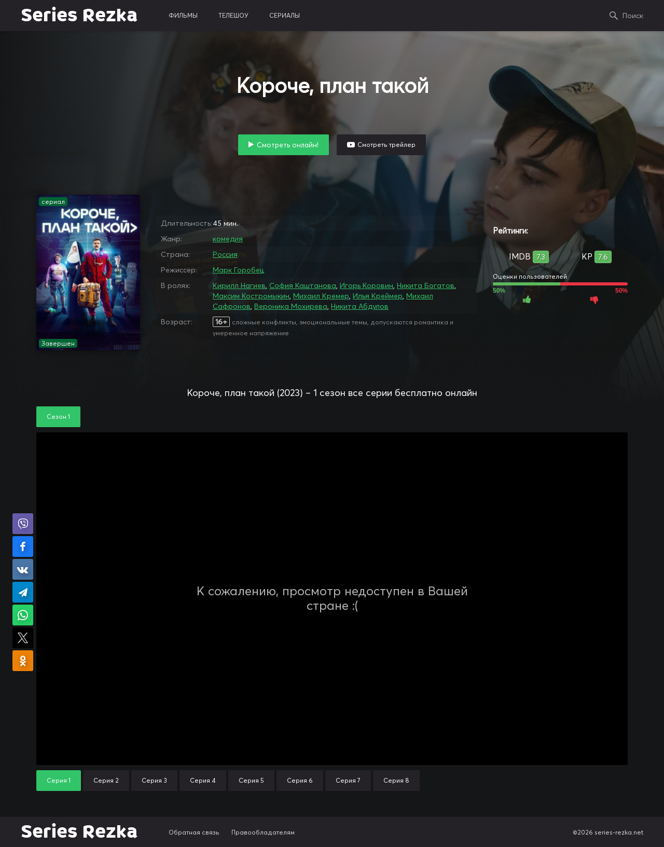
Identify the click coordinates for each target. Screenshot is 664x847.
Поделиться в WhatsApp (22, 615)
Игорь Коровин (366, 285)
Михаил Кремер (321, 295)
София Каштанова (302, 285)
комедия (228, 238)
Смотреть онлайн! (288, 145)
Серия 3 (154, 780)
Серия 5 (251, 780)
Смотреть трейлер (386, 144)
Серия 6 (300, 780)
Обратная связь (194, 832)
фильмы (183, 15)
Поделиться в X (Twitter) (22, 637)
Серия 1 (59, 780)
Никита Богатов (425, 285)
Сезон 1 (58, 416)
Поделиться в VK (22, 569)
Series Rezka (79, 15)
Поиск (632, 15)
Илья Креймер (378, 295)
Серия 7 (348, 780)
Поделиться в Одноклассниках (22, 660)
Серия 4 (203, 780)
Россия (225, 254)
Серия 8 (396, 780)
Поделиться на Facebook (22, 546)
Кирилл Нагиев (239, 285)
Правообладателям (263, 832)
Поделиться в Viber (22, 523)
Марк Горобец (238, 270)
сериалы (284, 15)
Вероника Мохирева (290, 306)
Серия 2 (106, 780)
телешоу (233, 15)
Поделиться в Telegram (22, 592)
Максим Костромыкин (251, 295)
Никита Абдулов (360, 306)
